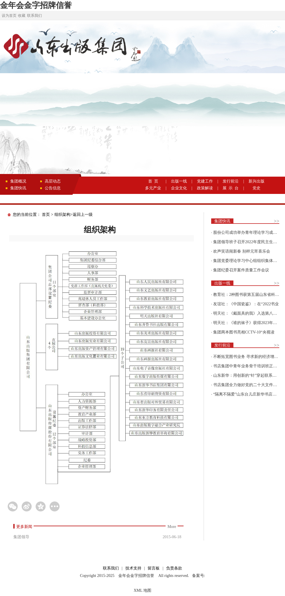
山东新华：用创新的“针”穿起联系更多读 (248, 375)
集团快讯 (18, 188)
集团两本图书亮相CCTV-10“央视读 (243, 332)
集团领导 (21, 537)
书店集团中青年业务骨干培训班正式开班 (249, 366)
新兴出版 (256, 181)
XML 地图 (142, 590)
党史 (256, 188)
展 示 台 (231, 188)
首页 (46, 214)
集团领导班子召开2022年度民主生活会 (247, 242)
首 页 (153, 181)
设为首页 (9, 15)
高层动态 (53, 181)
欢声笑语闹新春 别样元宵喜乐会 (241, 251)
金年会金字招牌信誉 (36, 5)
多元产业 (153, 188)
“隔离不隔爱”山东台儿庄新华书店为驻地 (248, 394)
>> (276, 221)
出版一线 (179, 181)
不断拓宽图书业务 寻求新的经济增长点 (247, 357)
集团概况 (18, 181)
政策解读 (205, 188)
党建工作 (205, 181)
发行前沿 (231, 181)
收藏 (21, 15)
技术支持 (133, 568)
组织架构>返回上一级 (73, 214)
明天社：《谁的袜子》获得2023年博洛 (247, 323)
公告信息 (53, 188)
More (172, 527)
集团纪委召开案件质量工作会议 (241, 270)
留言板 (154, 568)
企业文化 (179, 188)
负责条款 (174, 568)
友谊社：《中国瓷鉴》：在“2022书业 (246, 304)
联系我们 (34, 15)
